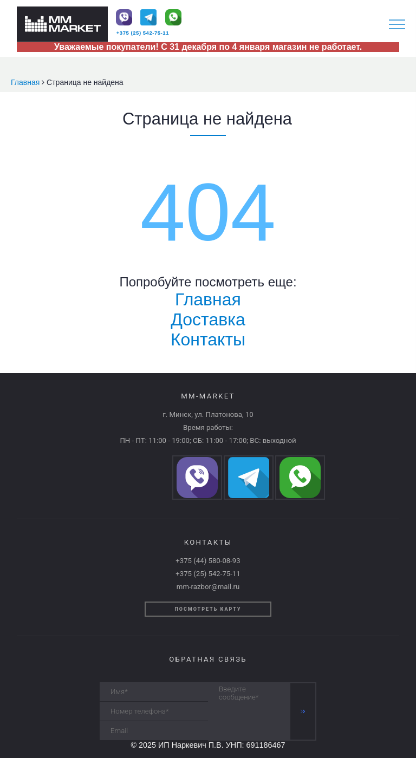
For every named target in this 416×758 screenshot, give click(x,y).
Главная (26, 82)
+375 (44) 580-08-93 (208, 561)
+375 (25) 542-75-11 (142, 33)
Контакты (208, 339)
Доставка (208, 319)
